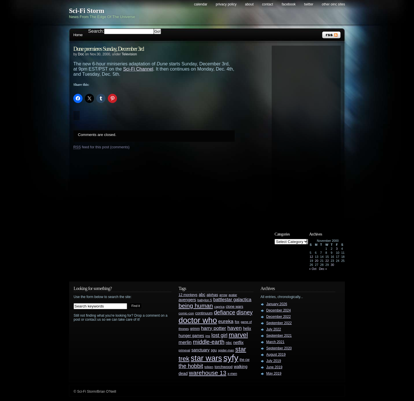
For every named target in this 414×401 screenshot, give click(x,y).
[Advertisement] (309, 134)
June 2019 (274, 367)
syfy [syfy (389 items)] (230, 358)
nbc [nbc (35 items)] (229, 342)
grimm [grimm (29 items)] (195, 329)
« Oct (312, 268)
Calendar (200, 4)
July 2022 (273, 329)
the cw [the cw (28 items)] (244, 360)
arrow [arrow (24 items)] (223, 295)
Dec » (323, 268)
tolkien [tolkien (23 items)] (208, 367)
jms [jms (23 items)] (207, 336)
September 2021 (279, 336)
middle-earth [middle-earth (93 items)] (209, 342)
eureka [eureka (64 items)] (225, 321)
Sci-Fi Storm (86, 10)
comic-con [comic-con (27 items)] (186, 313)
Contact (267, 4)
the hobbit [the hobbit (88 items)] (191, 366)
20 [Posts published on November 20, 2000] (316, 260)
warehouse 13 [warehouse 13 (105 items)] (207, 372)
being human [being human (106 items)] (196, 305)
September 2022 (279, 323)
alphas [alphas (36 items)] (212, 295)
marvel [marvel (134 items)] (238, 334)
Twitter (308, 4)
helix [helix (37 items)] (247, 328)
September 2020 (279, 348)
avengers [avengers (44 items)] (187, 299)
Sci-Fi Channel (138, 69)
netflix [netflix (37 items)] (238, 342)
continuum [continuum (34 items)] (204, 313)
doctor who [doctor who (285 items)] (198, 320)
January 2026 (276, 304)
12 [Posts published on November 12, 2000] (311, 256)
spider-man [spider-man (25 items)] (226, 350)
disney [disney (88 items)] (245, 312)
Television (129, 54)
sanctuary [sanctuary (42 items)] (200, 350)
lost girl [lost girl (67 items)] (219, 335)
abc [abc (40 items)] (202, 294)
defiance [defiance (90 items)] (224, 312)
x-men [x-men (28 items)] (232, 374)
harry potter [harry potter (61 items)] (213, 328)
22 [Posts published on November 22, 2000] (327, 260)
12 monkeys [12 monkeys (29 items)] (188, 295)
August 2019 (275, 355)
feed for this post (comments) (101, 147)
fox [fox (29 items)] (237, 322)
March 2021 (275, 342)
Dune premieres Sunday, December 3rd (108, 49)
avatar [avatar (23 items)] (233, 295)
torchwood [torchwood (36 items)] (223, 367)
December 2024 (278, 310)
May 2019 (273, 373)
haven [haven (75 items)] (234, 328)
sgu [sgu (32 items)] (214, 350)
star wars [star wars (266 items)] (206, 358)
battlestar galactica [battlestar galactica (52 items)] (232, 299)
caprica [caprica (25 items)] (219, 306)
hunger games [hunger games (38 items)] (191, 335)
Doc (81, 54)
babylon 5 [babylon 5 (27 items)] (204, 300)
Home (78, 35)
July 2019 (273, 361)
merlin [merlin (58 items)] (185, 342)
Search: (96, 31)
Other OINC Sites (333, 4)
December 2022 (278, 317)
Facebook (289, 4)
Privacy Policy (226, 4)
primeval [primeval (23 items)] (184, 350)
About (249, 4)
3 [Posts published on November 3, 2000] (337, 248)
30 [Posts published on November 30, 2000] (332, 264)
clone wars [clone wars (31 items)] (234, 307)
